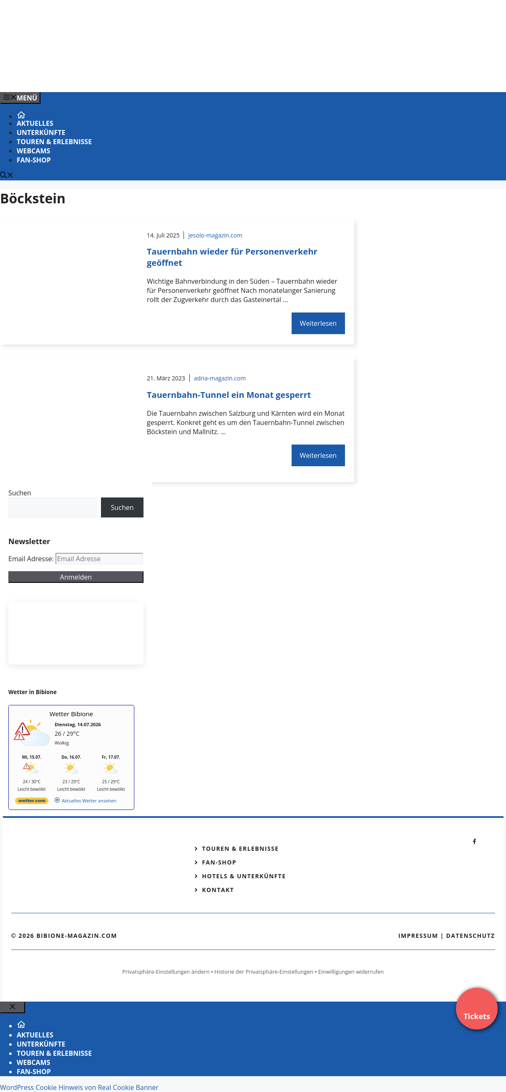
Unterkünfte (41, 132)
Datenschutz (470, 936)
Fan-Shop (34, 160)
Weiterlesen (318, 323)
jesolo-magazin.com (215, 235)
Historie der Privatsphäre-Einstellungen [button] (263, 971)
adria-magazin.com (220, 378)
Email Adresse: (31, 558)
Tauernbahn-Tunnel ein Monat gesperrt (229, 394)
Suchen (19, 492)
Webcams (33, 150)
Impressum (418, 936)
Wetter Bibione (71, 714)
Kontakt (218, 890)
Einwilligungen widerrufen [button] (351, 971)
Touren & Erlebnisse (54, 141)
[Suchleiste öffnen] (6, 175)
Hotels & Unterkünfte (244, 876)
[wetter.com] (31, 802)
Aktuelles (35, 123)
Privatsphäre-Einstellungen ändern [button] (165, 971)
